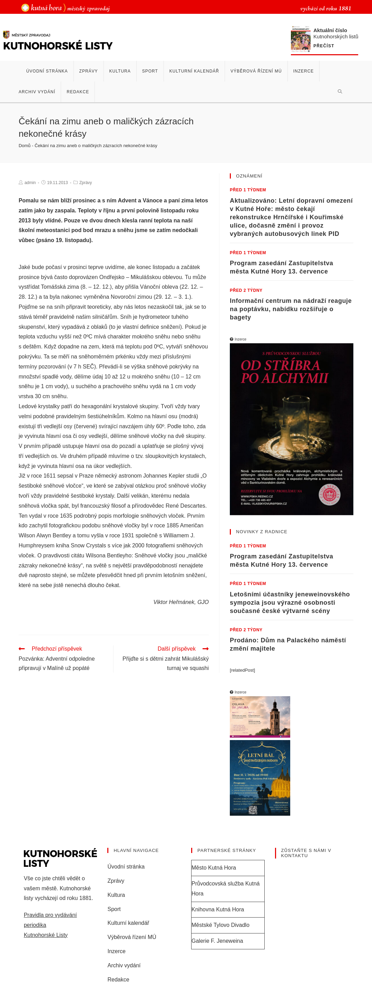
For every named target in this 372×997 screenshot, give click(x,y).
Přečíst (326, 46)
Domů (25, 145)
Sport (113, 909)
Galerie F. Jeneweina (217, 941)
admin (30, 182)
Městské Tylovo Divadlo (220, 925)
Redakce (118, 979)
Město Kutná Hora (214, 868)
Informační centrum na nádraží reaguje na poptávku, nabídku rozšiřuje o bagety (291, 309)
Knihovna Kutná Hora (218, 909)
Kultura (116, 895)
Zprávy (85, 182)
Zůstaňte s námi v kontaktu (306, 853)
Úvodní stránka (126, 867)
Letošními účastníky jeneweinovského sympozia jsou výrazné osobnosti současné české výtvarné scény (290, 602)
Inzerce (116, 951)
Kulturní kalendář (128, 923)
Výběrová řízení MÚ (131, 937)
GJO (203, 602)
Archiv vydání (123, 965)
